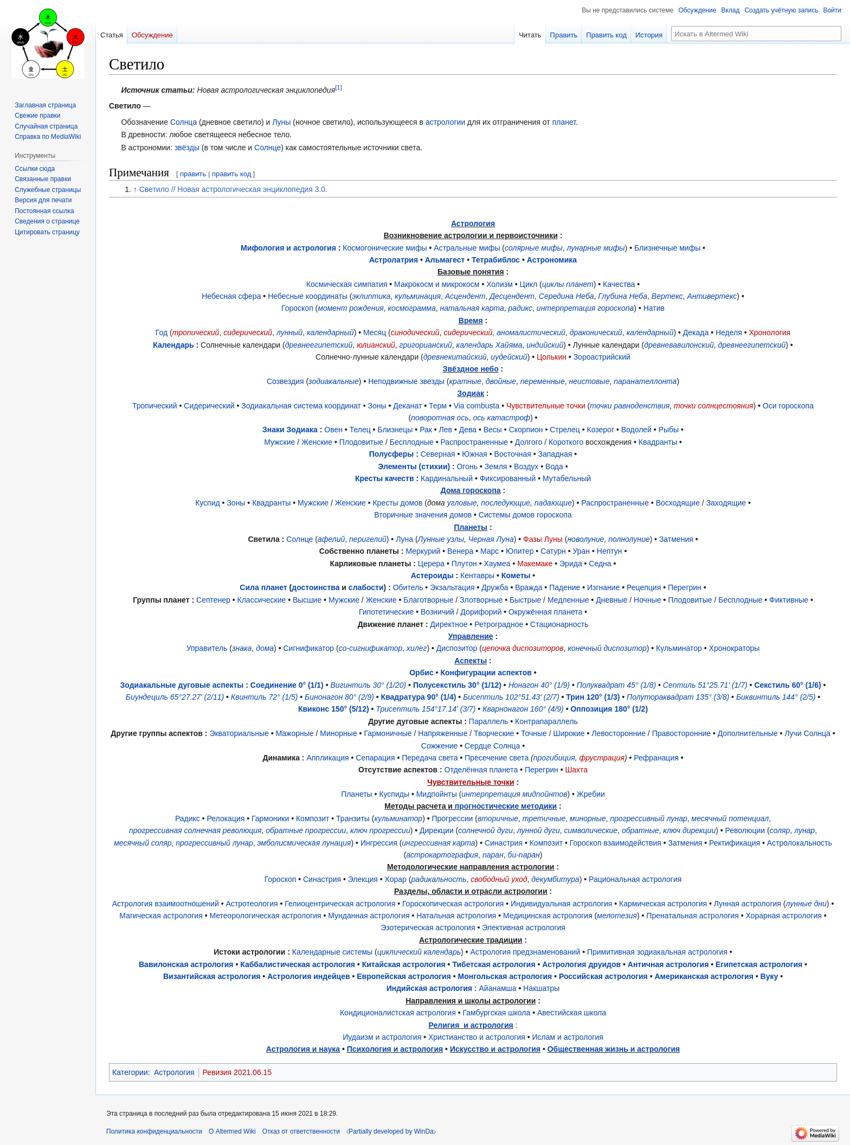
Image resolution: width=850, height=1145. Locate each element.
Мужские (279, 442)
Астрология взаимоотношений (165, 903)
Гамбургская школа (496, 1012)
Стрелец (565, 429)
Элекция (363, 879)
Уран (581, 551)
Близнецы (395, 429)
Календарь (173, 345)
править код (231, 174)
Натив (654, 308)
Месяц (374, 332)
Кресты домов (397, 502)
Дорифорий (480, 611)
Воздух (526, 466)
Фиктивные (788, 600)
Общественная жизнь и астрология (614, 1049)
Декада (696, 332)
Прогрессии (452, 818)
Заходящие (726, 502)
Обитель (408, 587)
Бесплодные (412, 442)
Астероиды (432, 575)
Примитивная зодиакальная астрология (657, 952)
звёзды (187, 147)
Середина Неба (566, 296)
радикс (520, 308)
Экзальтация (452, 587)
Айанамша (497, 988)
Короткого (566, 442)
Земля (496, 466)
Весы (493, 429)
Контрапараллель (546, 721)
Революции (745, 830)
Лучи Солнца (807, 733)
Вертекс (667, 296)
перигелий (368, 539)
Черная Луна (491, 539)
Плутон (464, 563)
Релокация (226, 818)
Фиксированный (508, 478)
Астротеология (252, 903)
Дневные (611, 600)
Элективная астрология (523, 927)
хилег (417, 648)
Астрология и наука (303, 1049)
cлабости (366, 587)
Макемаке (534, 563)
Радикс (187, 818)
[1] (338, 87)
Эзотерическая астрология (428, 927)
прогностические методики (506, 806)
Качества (619, 284)
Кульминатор (679, 648)
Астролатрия (393, 259)
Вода (554, 466)
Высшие (307, 600)
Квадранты (658, 442)
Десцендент (512, 296)
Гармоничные (387, 733)
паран (493, 854)
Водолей (636, 429)
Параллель (488, 721)
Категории (130, 1072)
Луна (404, 539)
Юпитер (519, 551)
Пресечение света (497, 757)
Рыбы (669, 429)
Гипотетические (386, 611)
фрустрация (601, 757)
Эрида (570, 563)
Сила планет (263, 587)
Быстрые (525, 600)
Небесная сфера (231, 296)
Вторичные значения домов (423, 514)
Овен (333, 429)
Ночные (647, 600)
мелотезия (617, 915)
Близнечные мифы (667, 248)
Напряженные (442, 733)
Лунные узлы (441, 539)
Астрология (473, 223)
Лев (445, 429)
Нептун (609, 551)
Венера (460, 551)
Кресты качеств (384, 478)
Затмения (676, 539)
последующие (505, 502)
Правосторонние (681, 733)
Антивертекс (712, 296)
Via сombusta (477, 405)
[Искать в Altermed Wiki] (756, 33)
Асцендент (465, 296)
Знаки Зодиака (290, 429)
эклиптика (371, 296)
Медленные (568, 600)
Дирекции (437, 830)
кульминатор (398, 818)
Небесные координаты (307, 296)
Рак (426, 429)
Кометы (516, 575)
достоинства (315, 587)
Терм (438, 405)
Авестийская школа (571, 1012)
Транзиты (353, 818)
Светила (263, 539)
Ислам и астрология (567, 1037)
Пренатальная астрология (692, 915)
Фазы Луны (543, 539)
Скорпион (526, 429)
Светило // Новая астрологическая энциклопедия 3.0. (233, 189)
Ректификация (734, 843)
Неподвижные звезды (406, 381)
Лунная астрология (747, 903)
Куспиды (394, 794)
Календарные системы (332, 952)
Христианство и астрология (476, 1037)
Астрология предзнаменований (525, 952)
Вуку (769, 976)
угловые (462, 502)
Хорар (396, 879)
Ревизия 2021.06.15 (237, 1072)
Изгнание (603, 587)
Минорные (338, 733)
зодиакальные (333, 381)
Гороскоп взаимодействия (615, 843)
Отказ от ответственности (301, 1131)
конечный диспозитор (607, 648)
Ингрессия (378, 843)
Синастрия (504, 843)
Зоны (377, 405)
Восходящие (678, 502)
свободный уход (499, 879)
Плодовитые (361, 442)
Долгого (528, 442)
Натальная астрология (456, 915)
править (193, 174)
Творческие (494, 733)
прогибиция (554, 757)
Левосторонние (618, 733)
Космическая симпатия (346, 284)
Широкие (569, 733)
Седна (600, 563)
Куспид (207, 502)
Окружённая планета (545, 611)
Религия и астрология (471, 1025)
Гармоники (270, 818)
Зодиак (471, 393)
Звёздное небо (471, 368)
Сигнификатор (308, 648)
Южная (474, 454)
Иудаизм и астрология (382, 1037)
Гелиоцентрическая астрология (340, 903)
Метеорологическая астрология (265, 915)
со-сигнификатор (371, 648)
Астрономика (552, 259)
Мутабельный (567, 478)
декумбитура (555, 879)
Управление (470, 636)
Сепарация (375, 757)
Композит (312, 818)
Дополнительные (748, 733)
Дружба (494, 587)
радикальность (438, 879)
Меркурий (422, 551)
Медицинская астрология (548, 915)
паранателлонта (645, 381)
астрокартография (442, 854)
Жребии (591, 794)
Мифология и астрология (288, 248)
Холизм (499, 284)
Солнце (267, 147)
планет (564, 122)
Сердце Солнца (492, 745)
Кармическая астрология (663, 903)
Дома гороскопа (471, 490)
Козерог (601, 429)
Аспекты (470, 660)
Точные (534, 733)
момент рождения (350, 308)
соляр (780, 830)
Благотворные (428, 600)
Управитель (207, 648)
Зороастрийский (602, 357)
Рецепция (644, 587)
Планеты (470, 527)
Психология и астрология (395, 1049)
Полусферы (391, 454)
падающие (553, 502)
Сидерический (209, 405)
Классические (261, 600)
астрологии (445, 122)
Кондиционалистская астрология (398, 1012)
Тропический (154, 405)
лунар (804, 830)
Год (162, 332)
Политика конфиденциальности (154, 1131)
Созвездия (285, 381)
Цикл (529, 284)
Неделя (729, 332)
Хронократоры (734, 648)
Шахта (576, 769)
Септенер (213, 600)
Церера (431, 563)
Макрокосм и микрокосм (436, 284)
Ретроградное (498, 624)
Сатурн (553, 551)
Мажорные (295, 733)
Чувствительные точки (545, 405)
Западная (555, 454)
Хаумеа (497, 563)
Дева (467, 429)
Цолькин (551, 357)
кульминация (418, 296)
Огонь (467, 466)
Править (564, 35)
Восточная (512, 454)
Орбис (421, 672)
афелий (331, 539)
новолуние (585, 539)
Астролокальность (799, 843)
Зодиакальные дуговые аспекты (182, 685)
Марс (489, 551)
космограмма (411, 308)
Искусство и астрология (495, 1049)
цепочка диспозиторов (523, 648)
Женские (316, 442)
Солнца (183, 122)
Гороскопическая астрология (453, 903)
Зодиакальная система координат (300, 405)
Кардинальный (447, 478)
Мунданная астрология (368, 915)
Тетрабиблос (496, 259)
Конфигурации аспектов (486, 672)
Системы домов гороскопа (525, 514)
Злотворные (481, 600)
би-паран (524, 854)
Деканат (407, 405)
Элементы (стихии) (414, 466)
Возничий (437, 611)
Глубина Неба (622, 296)
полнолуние (628, 539)
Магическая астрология (160, 915)
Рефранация (656, 757)
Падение (564, 587)
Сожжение (439, 745)
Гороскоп (297, 308)
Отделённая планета (481, 769)
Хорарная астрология (783, 915)
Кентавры (477, 575)
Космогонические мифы (385, 248)
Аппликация (327, 757)
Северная (438, 454)
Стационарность (559, 624)
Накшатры (541, 988)
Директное (449, 624)
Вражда (528, 587)
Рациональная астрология (635, 879)
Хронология (769, 332)
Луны (281, 122)
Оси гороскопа (788, 405)
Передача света (430, 757)
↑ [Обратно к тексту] (135, 189)
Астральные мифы (467, 248)
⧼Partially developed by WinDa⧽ (391, 1131)
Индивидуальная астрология (561, 903)
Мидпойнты (436, 794)
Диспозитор (457, 648)
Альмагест (445, 259)
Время (471, 320)
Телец (360, 429)
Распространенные (474, 442)
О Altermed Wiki (232, 1131)
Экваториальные (238, 733)
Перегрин (684, 587)
